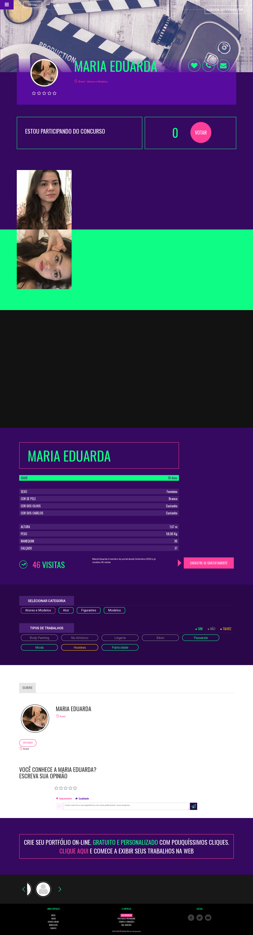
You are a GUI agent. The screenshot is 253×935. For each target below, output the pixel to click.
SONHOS (53, 928)
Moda (39, 647)
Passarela (201, 638)
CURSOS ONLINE (53, 921)
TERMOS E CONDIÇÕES (126, 921)
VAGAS (53, 918)
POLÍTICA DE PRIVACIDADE (126, 918)
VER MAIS (28, 742)
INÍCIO (53, 915)
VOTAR (201, 132)
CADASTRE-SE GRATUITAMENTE (209, 562)
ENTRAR (32, 5)
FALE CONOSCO (126, 925)
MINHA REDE (53, 925)
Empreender (136, 931)
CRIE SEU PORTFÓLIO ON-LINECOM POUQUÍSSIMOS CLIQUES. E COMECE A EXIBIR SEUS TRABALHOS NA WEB (126, 846)
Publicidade (120, 647)
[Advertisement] (209, 462)
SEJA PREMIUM (126, 915)
